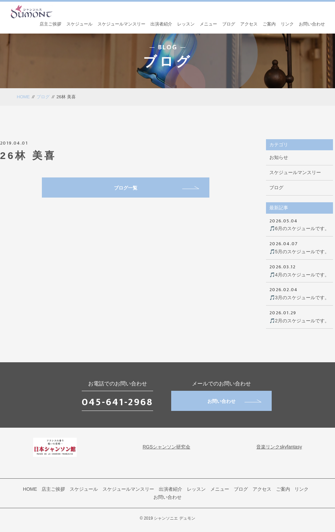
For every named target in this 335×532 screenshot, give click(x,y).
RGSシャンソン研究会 (166, 446)
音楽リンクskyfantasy (279, 446)
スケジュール (79, 23)
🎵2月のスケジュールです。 (299, 316)
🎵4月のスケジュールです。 (299, 270)
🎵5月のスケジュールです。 (299, 247)
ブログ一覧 (156, 188)
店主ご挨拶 (50, 23)
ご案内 (269, 23)
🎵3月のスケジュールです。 (299, 293)
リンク (287, 23)
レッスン (186, 23)
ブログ (228, 23)
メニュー (208, 23)
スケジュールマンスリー (121, 23)
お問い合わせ (312, 23)
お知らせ (278, 157)
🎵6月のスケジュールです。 (299, 224)
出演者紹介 (161, 23)
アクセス (249, 23)
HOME (23, 96)
